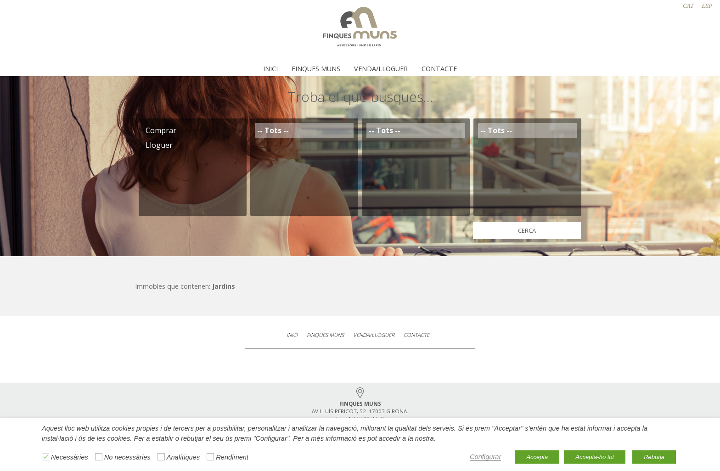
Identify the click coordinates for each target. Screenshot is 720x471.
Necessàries (69, 457)
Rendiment (232, 457)
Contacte (439, 68)
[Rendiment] (210, 456)
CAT (688, 5)
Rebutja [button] (654, 457)
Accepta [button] (537, 457)
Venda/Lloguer (381, 68)
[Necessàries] (45, 456)
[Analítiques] (161, 456)
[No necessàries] (98, 456)
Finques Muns (316, 68)
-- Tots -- (304, 130)
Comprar (192, 130)
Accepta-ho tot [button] (594, 457)
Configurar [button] (485, 456)
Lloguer (192, 145)
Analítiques (183, 457)
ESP (707, 5)
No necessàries (127, 457)
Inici (270, 68)
